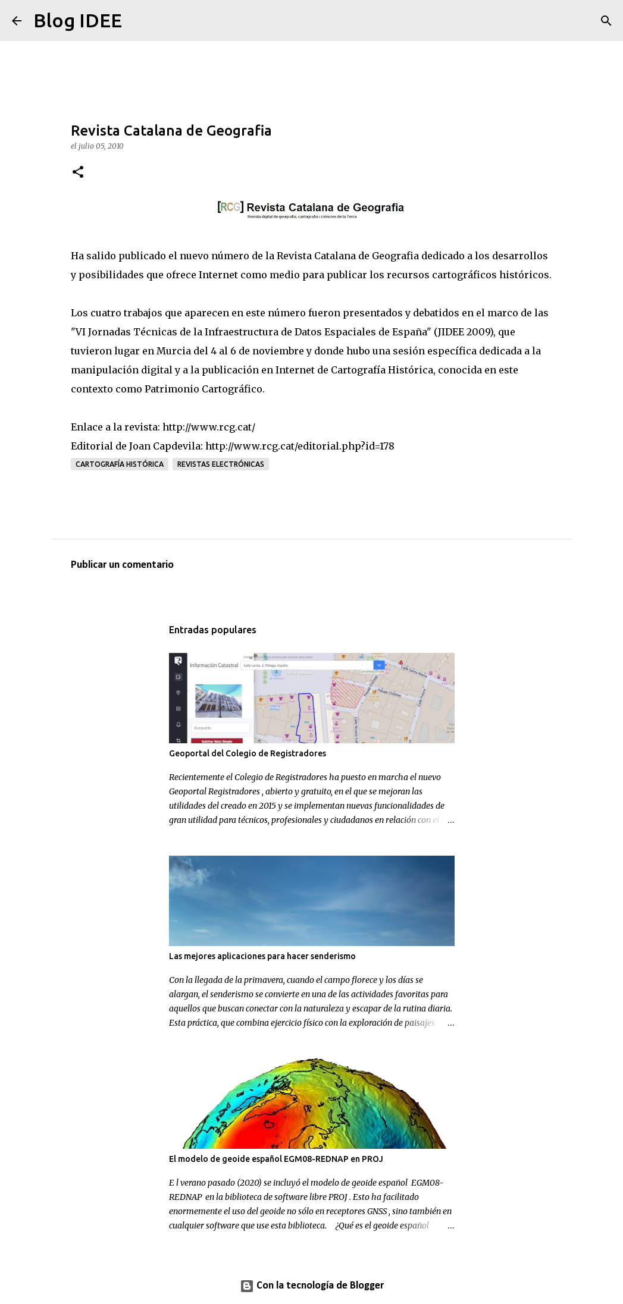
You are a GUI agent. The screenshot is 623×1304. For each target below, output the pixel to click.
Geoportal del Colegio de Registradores (247, 753)
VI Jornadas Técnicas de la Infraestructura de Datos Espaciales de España (251, 332)
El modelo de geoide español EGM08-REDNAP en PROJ (276, 1159)
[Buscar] (139, 21)
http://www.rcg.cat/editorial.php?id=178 (300, 446)
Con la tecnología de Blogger (312, 1286)
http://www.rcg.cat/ (208, 427)
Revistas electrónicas (220, 464)
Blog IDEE (77, 20)
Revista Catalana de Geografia (349, 256)
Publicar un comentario (122, 565)
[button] (78, 173)
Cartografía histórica (120, 464)
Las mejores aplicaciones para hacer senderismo (262, 956)
